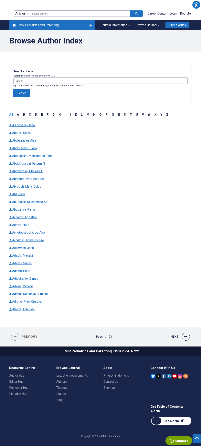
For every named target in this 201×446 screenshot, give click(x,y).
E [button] (42, 114)
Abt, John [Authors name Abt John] (18, 194)
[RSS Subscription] (185, 376)
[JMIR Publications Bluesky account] (153, 376)
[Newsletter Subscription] (171, 421)
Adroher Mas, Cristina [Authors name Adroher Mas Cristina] (27, 301)
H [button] (59, 114)
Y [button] (161, 114)
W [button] (149, 114)
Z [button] (167, 114)
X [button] (155, 114)
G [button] (53, 114)
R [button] (119, 114)
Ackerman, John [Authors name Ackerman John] (23, 248)
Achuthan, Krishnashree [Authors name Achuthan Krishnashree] (28, 240)
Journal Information (115, 25)
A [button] (18, 114)
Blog (59, 400)
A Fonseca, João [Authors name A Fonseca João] (23, 125)
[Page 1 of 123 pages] (104, 336)
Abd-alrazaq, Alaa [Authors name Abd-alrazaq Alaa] (24, 140)
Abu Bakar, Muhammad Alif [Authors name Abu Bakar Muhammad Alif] (30, 202)
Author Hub (16, 375)
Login (173, 13)
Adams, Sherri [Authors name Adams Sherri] (21, 271)
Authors (61, 381)
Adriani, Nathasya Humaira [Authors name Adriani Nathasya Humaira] (30, 294)
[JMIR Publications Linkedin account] (169, 376)
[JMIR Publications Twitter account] (158, 376)
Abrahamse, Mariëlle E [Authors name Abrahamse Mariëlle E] (27, 171)
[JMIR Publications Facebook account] (163, 376)
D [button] (36, 114)
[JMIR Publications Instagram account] (180, 376)
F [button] (47, 114)
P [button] (107, 114)
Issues (61, 394)
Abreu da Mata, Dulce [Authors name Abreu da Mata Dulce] (26, 186)
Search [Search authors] (21, 93)
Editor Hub (16, 381)
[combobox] (80, 13)
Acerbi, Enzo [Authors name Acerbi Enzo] (20, 225)
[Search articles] (136, 13)
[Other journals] (90, 25)
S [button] (125, 114)
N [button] (94, 114)
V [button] (143, 114)
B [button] (24, 114)
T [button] (131, 114)
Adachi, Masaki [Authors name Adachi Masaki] (22, 255)
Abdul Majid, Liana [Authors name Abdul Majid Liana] (24, 148)
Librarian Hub (18, 394)
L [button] (82, 114)
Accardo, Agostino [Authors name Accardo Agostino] (24, 217)
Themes (62, 388)
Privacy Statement (116, 375)
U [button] (137, 114)
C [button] (30, 114)
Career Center (157, 13)
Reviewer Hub (18, 388)
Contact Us (110, 381)
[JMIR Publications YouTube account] (174, 376)
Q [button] (113, 114)
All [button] (11, 114)
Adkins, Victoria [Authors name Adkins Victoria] (22, 286)
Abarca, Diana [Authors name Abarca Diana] (21, 133)
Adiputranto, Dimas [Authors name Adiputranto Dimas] (25, 278)
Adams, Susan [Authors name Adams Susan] (22, 263)
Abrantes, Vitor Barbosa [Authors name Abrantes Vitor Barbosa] (28, 179)
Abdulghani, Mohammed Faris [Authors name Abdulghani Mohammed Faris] (32, 156)
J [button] (70, 114)
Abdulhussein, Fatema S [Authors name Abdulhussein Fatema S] (28, 163)
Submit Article (177, 25)
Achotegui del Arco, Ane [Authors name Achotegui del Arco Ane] (28, 232)
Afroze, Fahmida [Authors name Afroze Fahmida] (23, 309)
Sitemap (109, 388)
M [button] (88, 114)
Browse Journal (148, 25)
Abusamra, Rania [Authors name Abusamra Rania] (23, 209)
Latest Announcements (72, 375)
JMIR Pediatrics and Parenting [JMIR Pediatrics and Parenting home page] (35, 25)
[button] (196, 4)
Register (186, 13)
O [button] (100, 114)
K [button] (76, 114)
